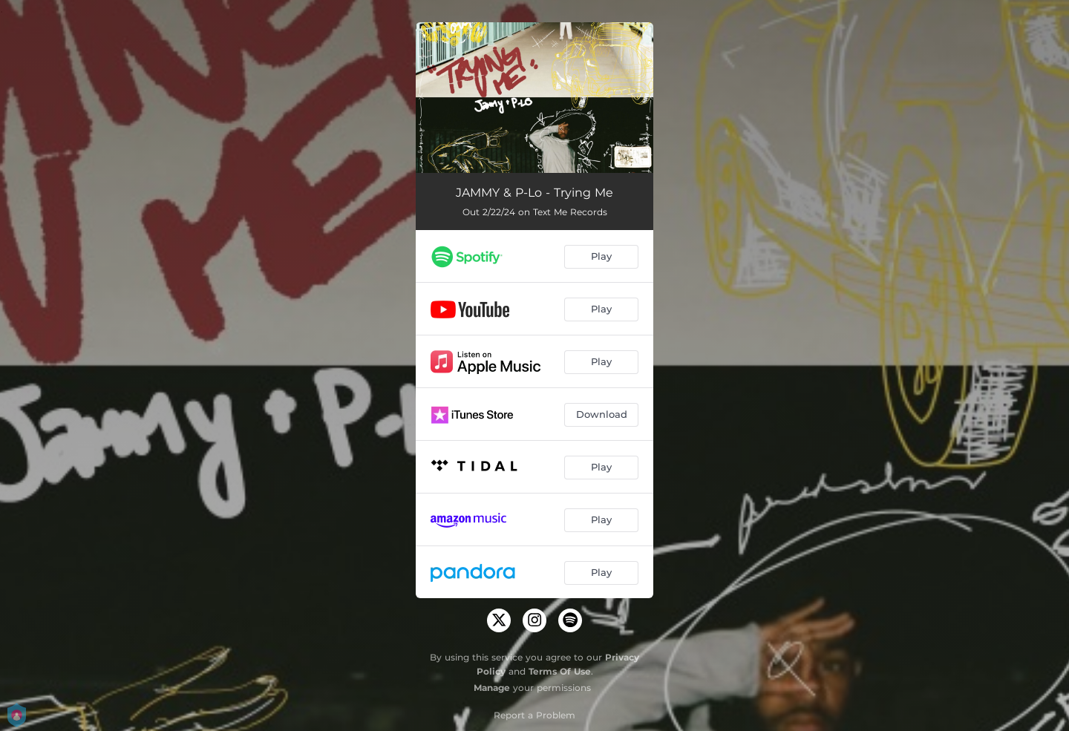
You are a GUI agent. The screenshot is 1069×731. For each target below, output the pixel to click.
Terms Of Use (560, 671)
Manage (492, 687)
